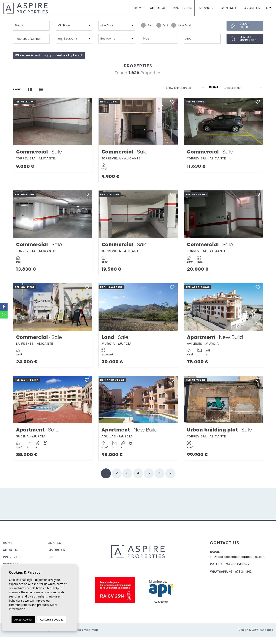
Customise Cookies (51, 619)
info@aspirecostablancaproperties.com (237, 557)
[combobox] (31, 26)
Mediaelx (266, 630)
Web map (91, 630)
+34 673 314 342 (240, 571)
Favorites (251, 8)
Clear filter (244, 25)
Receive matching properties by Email (48, 55)
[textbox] (32, 25)
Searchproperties (248, 38)
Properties (182, 8)
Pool (147, 26)
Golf (162, 26)
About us (158, 8)
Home (139, 8)
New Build (181, 26)
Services (206, 8)
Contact (228, 8)
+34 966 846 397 (236, 564)
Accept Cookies (23, 619)
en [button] (266, 8)
